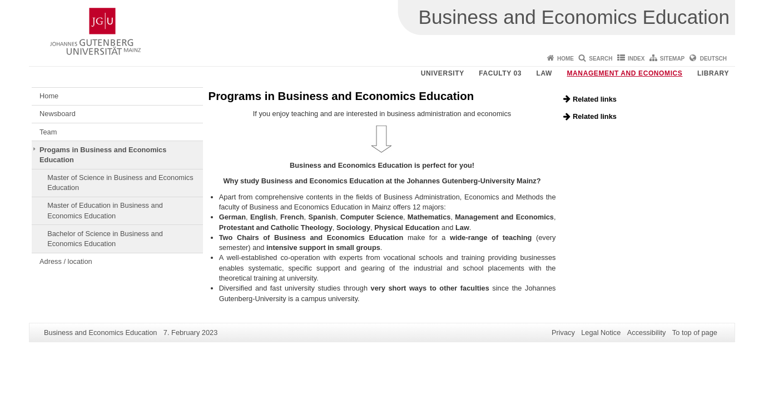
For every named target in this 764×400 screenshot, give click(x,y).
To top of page (694, 332)
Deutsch (713, 59)
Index (636, 59)
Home (565, 59)
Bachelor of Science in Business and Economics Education (105, 238)
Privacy (563, 332)
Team (48, 132)
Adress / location (65, 261)
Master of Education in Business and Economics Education (105, 210)
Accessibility (646, 332)
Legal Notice (601, 332)
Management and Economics (625, 73)
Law (544, 73)
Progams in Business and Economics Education (102, 155)
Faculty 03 (500, 73)
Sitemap (672, 59)
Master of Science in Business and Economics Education (120, 182)
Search (600, 59)
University (442, 73)
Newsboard (57, 113)
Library (713, 73)
